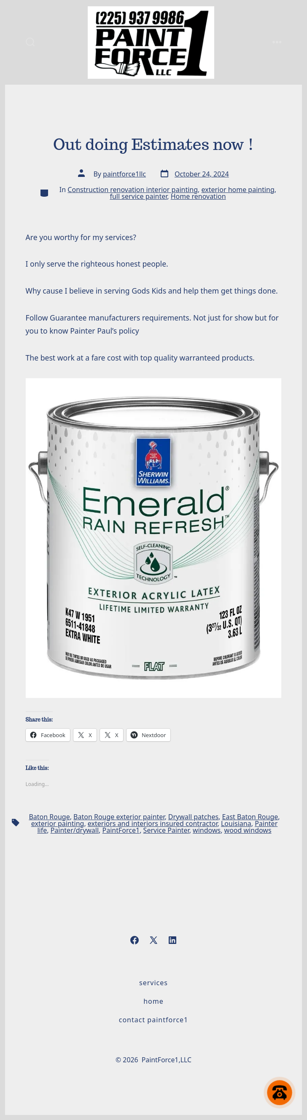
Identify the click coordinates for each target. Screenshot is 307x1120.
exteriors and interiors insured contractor (153, 823)
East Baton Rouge (250, 816)
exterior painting (57, 823)
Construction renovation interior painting (132, 189)
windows (207, 830)
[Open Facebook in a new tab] (134, 940)
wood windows (248, 830)
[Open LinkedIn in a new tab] (172, 940)
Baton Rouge (49, 816)
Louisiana (236, 823)
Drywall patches (193, 816)
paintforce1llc (124, 174)
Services (153, 982)
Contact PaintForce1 (154, 1019)
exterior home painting (238, 189)
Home (153, 1001)
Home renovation (198, 196)
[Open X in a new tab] (153, 940)
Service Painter (166, 830)
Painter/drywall (75, 830)
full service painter (138, 196)
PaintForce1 (121, 830)
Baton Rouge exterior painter (118, 816)
